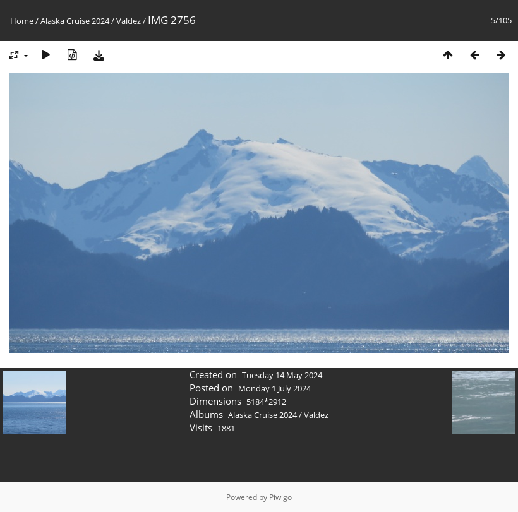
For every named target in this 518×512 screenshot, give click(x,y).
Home (21, 21)
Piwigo (280, 497)
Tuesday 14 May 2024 (282, 375)
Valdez (128, 21)
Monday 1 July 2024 (274, 388)
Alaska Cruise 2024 (74, 21)
